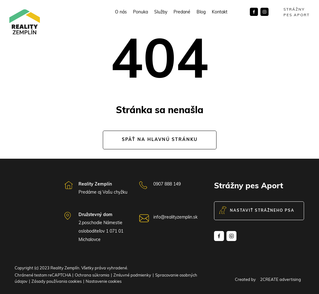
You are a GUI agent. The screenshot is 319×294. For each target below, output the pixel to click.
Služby (160, 12)
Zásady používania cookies (56, 282)
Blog (201, 12)
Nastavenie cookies (103, 282)
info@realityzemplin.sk (175, 217)
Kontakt (219, 12)
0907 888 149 (167, 184)
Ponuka (140, 12)
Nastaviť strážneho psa (256, 210)
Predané (182, 12)
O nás (121, 12)
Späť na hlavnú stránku (160, 139)
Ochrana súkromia (92, 275)
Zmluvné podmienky (132, 275)
